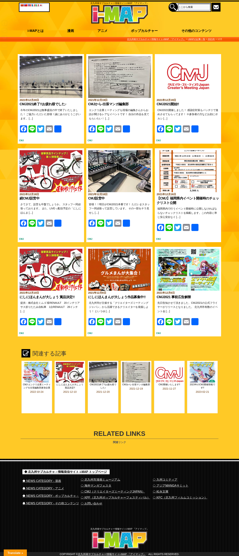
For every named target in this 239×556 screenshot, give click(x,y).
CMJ (21, 140)
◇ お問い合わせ (91, 493)
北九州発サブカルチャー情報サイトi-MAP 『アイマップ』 (112, 551)
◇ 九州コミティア (165, 469)
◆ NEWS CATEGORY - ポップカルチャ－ (50, 485)
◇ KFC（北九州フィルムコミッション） (180, 487)
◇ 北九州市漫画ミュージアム (100, 469)
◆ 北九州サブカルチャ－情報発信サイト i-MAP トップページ (65, 461)
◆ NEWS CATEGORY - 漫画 (41, 470)
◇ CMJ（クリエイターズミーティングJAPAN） (113, 481)
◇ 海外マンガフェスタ (96, 475)
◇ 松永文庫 (160, 481)
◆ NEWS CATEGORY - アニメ (43, 478)
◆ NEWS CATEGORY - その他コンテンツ (50, 493)
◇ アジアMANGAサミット (170, 475)
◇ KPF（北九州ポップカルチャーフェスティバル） (115, 487)
